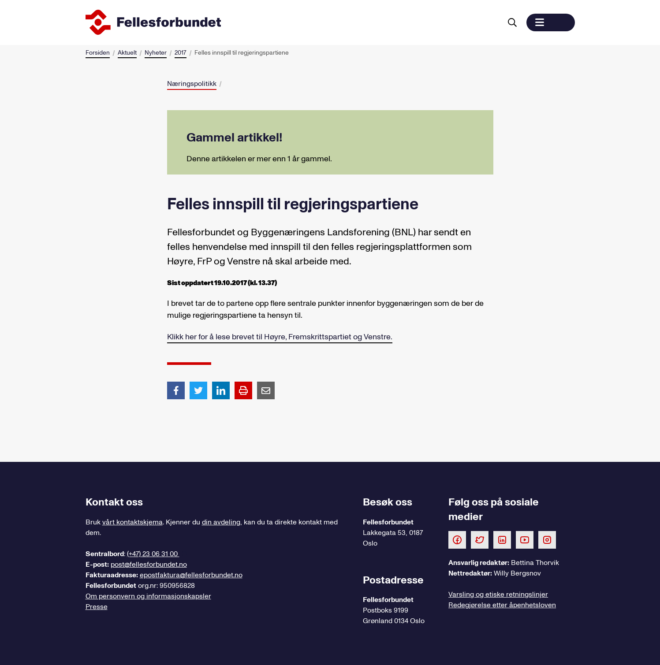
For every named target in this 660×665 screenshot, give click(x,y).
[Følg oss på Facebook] (457, 539)
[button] (550, 22)
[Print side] (243, 390)
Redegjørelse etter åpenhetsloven (502, 605)
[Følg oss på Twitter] (479, 539)
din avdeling (221, 522)
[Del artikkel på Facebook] (176, 390)
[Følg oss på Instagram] (547, 539)
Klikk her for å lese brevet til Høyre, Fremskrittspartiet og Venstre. (279, 336)
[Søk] (512, 22)
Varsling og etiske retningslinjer (498, 594)
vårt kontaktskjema (132, 522)
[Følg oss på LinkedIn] (502, 539)
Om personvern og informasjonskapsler (148, 596)
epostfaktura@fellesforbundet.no (191, 575)
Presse (97, 607)
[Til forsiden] (292, 22)
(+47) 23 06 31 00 (153, 554)
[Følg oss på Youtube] (524, 539)
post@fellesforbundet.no (149, 564)
